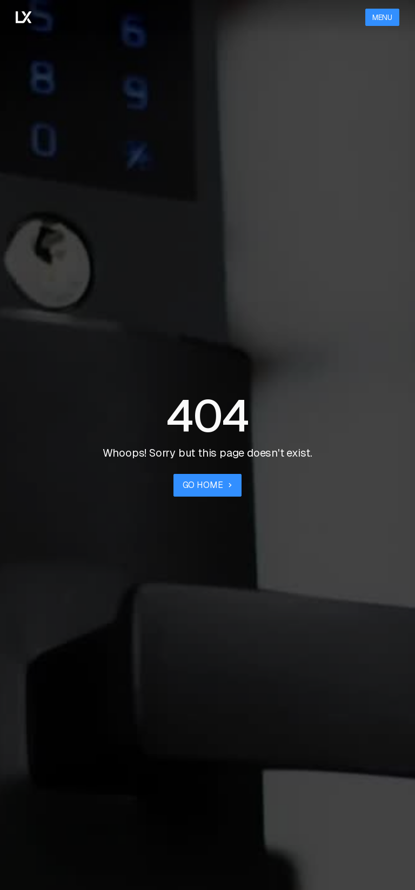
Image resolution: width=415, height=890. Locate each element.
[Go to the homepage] (24, 17)
